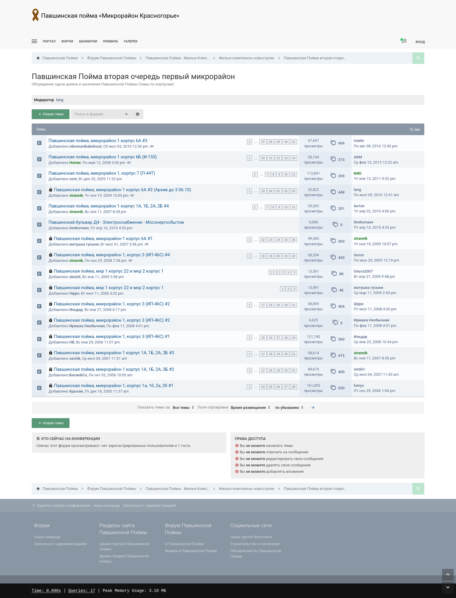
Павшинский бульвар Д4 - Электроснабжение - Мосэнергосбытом (116, 222)
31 (293, 142)
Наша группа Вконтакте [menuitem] (251, 537)
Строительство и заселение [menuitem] (255, 544)
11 (270, 158)
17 (263, 305)
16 (270, 337)
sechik (74, 358)
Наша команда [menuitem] (106, 505)
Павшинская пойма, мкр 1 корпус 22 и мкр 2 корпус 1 (109, 271)
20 (270, 191)
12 (278, 158)
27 (263, 142)
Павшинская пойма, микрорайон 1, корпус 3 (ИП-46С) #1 (112, 336)
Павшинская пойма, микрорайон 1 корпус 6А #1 (103, 238)
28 (270, 142)
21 (278, 191)
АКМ (358, 157)
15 (263, 337)
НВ (71, 342)
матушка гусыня (84, 244)
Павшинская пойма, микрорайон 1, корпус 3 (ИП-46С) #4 (112, 254)
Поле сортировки (235, 407)
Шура (359, 304)
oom (73, 179)
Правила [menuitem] (110, 41)
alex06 (75, 277)
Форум (67, 41)
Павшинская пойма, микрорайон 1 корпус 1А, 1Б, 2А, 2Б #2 (114, 369)
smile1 (359, 369)
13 (286, 158)
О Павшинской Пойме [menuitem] (184, 544)
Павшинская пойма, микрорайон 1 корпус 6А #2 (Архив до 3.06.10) (122, 189)
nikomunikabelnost (85, 146)
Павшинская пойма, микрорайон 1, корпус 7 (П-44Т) (102, 173)
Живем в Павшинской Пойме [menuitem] (191, 551)
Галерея (130, 41)
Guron (359, 255)
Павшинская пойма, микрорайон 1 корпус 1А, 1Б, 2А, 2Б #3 (114, 352)
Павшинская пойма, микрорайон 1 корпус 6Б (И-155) (103, 157)
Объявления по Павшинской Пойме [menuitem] (255, 553)
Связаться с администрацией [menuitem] (149, 505)
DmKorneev (79, 228)
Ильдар (76, 309)
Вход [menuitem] (420, 42)
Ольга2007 (363, 271)
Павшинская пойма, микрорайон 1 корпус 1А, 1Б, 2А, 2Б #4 (109, 206)
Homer (75, 162)
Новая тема (50, 114)
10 (263, 158)
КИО (358, 173)
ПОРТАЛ (49, 41)
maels (359, 140)
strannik (76, 195)
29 (278, 142)
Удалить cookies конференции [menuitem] (61, 505)
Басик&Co (78, 375)
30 (286, 142)
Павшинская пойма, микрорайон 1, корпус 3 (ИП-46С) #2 (112, 304)
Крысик (76, 391)
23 (293, 191)
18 (263, 256)
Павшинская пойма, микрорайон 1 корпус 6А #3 (98, 140)
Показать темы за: (167, 407)
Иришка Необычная (87, 326)
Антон (359, 206)
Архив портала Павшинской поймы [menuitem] (124, 546)
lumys (359, 385)
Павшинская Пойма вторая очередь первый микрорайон (133, 76)
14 (293, 158)
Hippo (74, 293)
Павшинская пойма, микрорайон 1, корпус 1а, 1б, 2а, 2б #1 (113, 385)
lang (59, 100)
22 (286, 191)
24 (278, 239)
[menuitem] (88, 41)
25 (286, 239)
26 (293, 239)
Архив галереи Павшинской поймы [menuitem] (124, 558)
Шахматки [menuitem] (88, 41)
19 (263, 191)
